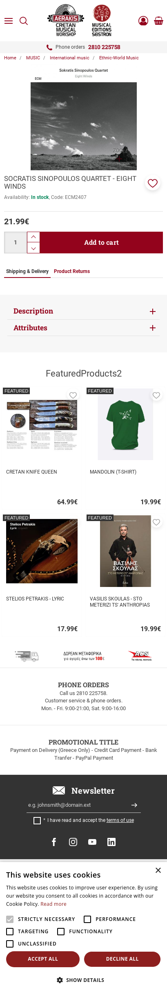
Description (33, 311)
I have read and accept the (90, 820)
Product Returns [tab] (72, 271)
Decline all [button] (122, 958)
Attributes (30, 327)
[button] (152, 182)
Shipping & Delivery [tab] (27, 271)
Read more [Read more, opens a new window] (53, 903)
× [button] (158, 871)
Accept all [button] (43, 958)
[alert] (83, 927)
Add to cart (101, 242)
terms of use (120, 820)
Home (10, 58)
